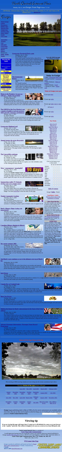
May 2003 (29, 389)
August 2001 (29, 402)
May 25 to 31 (53, 134)
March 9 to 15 (53, 151)
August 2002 (43, 393)
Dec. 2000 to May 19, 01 (53, 402)
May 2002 (15, 397)
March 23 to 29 (53, 148)
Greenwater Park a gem (55, 77)
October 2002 (29, 393)
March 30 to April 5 (53, 146)
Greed (56, 85)
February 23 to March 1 (53, 153)
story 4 (52, 107)
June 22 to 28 (53, 128)
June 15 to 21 (53, 130)
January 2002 (43, 397)
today (51, 94)
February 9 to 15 (53, 156)
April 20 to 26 (53, 142)
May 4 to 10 (53, 139)
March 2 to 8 (53, 152)
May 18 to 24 (53, 136)
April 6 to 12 (53, 145)
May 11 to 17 (53, 137)
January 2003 (9, 393)
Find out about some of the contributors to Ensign (53, 197)
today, (52, 104)
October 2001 (15, 402)
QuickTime (16, 191)
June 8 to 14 (53, 131)
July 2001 (36, 402)
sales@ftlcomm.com (16, 448)
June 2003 (22, 389)
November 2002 (22, 393)
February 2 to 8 (53, 158)
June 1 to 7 (53, 133)
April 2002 (22, 397)
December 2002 (15, 393)
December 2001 (53, 397)
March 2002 (29, 397)
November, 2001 (8, 402)
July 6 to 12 (53, 125)
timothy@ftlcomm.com (13, 435)
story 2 (56, 104)
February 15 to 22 (53, 155)
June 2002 (8, 397)
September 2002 (36, 393)
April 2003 (36, 389)
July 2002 (53, 393)
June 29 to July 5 (53, 127)
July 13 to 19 (53, 124)
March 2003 (44, 389)
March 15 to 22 (53, 149)
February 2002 (36, 397)
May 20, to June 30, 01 (44, 402)
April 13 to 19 (53, 143)
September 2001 (22, 402)
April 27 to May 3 (53, 140)
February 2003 (53, 389)
